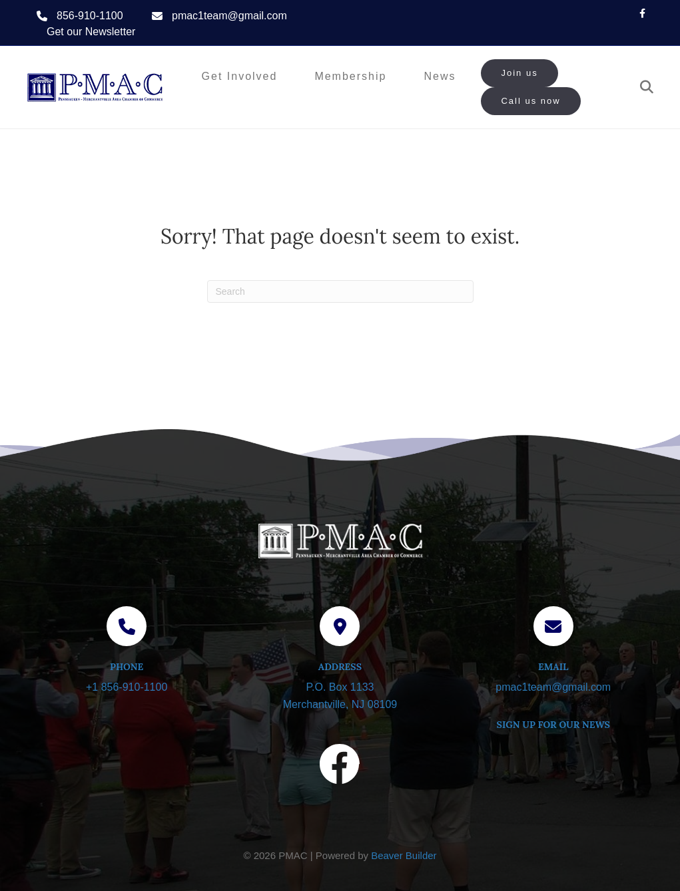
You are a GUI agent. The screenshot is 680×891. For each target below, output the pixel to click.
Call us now (530, 101)
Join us (519, 73)
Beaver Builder (403, 855)
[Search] (641, 87)
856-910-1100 (90, 15)
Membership (350, 76)
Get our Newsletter (91, 31)
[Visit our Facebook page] (339, 766)
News (440, 76)
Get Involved (240, 76)
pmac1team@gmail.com (229, 15)
